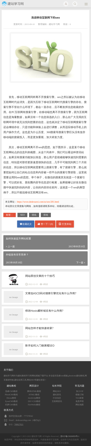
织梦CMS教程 (11, 404)
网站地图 (80, 404)
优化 (34, 215)
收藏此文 (26, 223)
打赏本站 (65, 223)
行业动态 (57, 398)
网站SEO (57, 391)
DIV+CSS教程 (34, 401)
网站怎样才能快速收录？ (40, 328)
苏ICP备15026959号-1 (69, 436)
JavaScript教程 (34, 398)
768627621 (18, 424)
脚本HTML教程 (34, 391)
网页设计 (34, 386)
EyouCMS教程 (11, 401)
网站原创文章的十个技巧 (40, 276)
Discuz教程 (11, 398)
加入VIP (79, 391)
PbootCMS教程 (11, 394)
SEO (22, 215)
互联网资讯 (57, 401)
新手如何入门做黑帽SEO (39, 345)
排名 (45, 215)
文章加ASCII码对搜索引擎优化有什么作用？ (51, 293)
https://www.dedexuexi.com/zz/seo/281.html (38, 202)
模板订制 (80, 394)
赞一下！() (45, 223)
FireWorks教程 (34, 404)
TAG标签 (80, 398)
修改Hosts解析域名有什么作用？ (45, 311)
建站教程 (11, 386)
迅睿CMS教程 (11, 391)
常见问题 (79, 386)
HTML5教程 (34, 394)
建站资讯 (57, 394)
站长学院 (57, 386)
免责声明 (80, 401)
